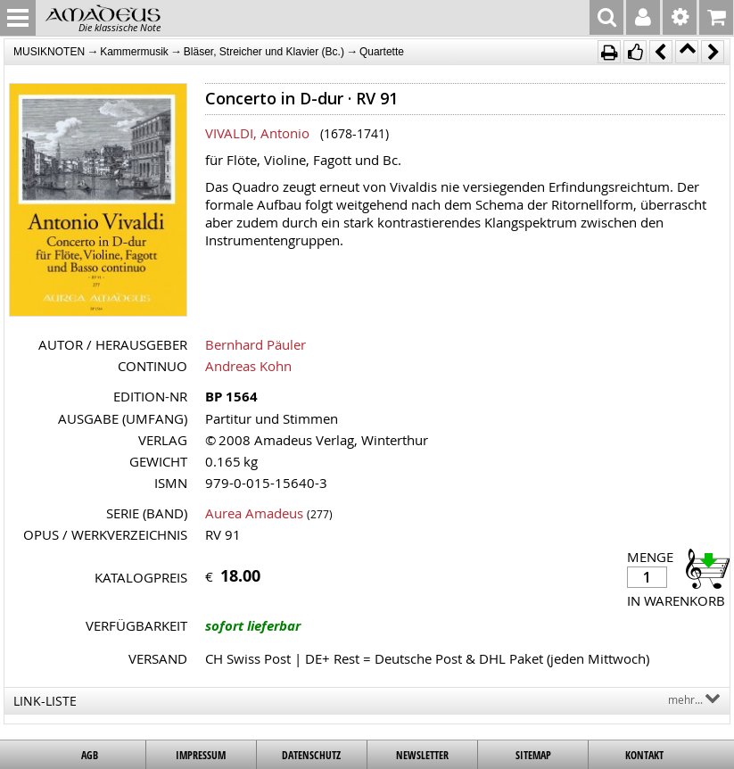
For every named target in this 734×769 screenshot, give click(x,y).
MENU (18, 18)
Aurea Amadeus (254, 513)
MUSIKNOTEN (49, 51)
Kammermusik (134, 51)
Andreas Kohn (248, 366)
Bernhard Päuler (255, 344)
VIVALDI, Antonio (257, 133)
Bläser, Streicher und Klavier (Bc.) (264, 51)
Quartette (381, 51)
